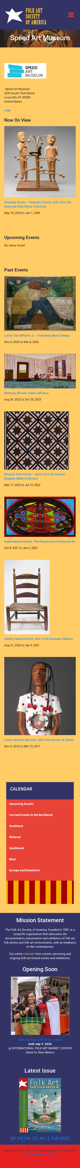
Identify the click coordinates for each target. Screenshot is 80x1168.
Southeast (16, 826)
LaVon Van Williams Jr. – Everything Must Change (36, 335)
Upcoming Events (21, 804)
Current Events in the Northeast (31, 815)
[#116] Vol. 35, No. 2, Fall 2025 (40, 1138)
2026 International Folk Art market (40, 1040)
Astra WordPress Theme (40, 1155)
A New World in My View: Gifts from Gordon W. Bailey (39, 740)
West (12, 859)
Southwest (16, 848)
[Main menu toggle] (71, 15)
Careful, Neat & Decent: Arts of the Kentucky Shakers (38, 639)
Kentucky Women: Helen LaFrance (26, 393)
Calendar (29, 954)
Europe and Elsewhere (24, 870)
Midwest (15, 837)
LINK (7, 110)
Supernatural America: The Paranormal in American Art (39, 541)
